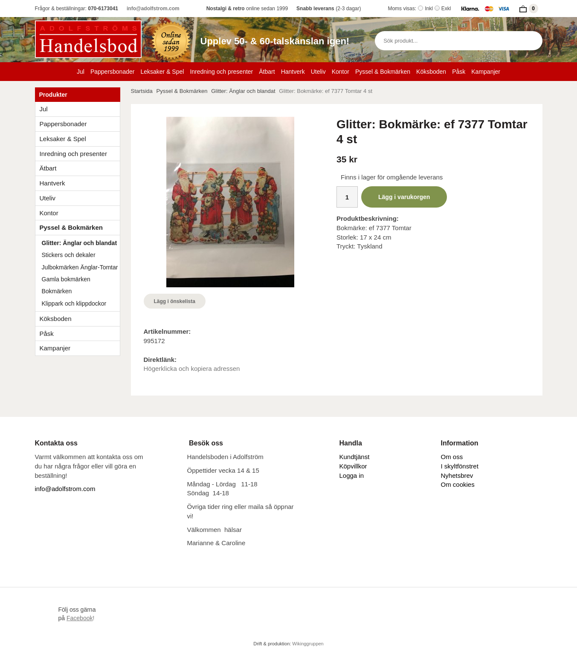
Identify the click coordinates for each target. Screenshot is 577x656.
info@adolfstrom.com (153, 9)
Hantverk (293, 71)
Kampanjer (485, 71)
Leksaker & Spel (162, 71)
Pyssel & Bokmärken (382, 71)
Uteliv (318, 71)
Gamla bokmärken (66, 279)
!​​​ (80, 618)
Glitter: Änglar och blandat (79, 243)
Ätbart (267, 71)
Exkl (446, 9)
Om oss (452, 456)
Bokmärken (57, 291)
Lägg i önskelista (174, 301)
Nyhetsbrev (457, 475)
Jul (80, 71)
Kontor (340, 71)
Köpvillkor (353, 466)
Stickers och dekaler (69, 254)
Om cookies (458, 484)
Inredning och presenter (221, 71)
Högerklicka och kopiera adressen (192, 368)
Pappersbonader (112, 71)
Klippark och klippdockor (74, 303)
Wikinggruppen (307, 643)
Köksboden (431, 71)
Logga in (351, 475)
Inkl (429, 9)
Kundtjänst (354, 456)
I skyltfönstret (459, 466)
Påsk (458, 71)
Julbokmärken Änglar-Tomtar (80, 267)
